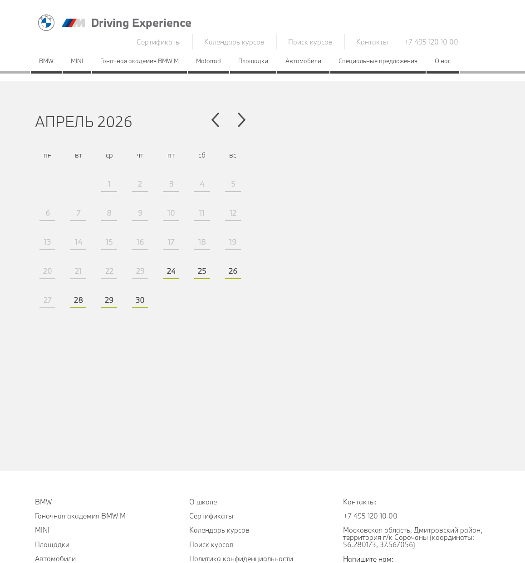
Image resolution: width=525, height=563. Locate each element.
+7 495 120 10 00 (431, 41)
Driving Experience (141, 22)
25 (202, 271)
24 (171, 271)
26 (233, 271)
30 (140, 300)
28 (78, 300)
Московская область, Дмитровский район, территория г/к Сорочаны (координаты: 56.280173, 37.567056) (412, 537)
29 (109, 300)
